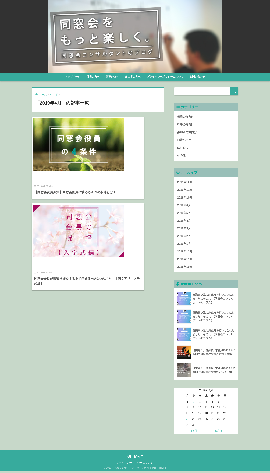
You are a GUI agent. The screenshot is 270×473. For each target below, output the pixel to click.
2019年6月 (184, 206)
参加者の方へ (133, 76)
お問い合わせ (197, 76)
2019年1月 (184, 245)
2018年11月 (185, 260)
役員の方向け (186, 116)
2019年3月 (184, 229)
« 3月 (193, 432)
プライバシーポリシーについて (165, 76)
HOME (135, 458)
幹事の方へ (112, 76)
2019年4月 (184, 221)
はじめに (183, 147)
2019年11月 (185, 190)
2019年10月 (185, 198)
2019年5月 (184, 213)
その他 (181, 155)
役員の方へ (93, 76)
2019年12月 (185, 182)
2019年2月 (184, 237)
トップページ (72, 76)
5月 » (218, 432)
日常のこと (184, 140)
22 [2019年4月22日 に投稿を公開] (187, 420)
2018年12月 (185, 253)
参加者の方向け (187, 132)
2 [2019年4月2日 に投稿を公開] (193, 403)
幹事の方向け (186, 124)
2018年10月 (185, 268)
